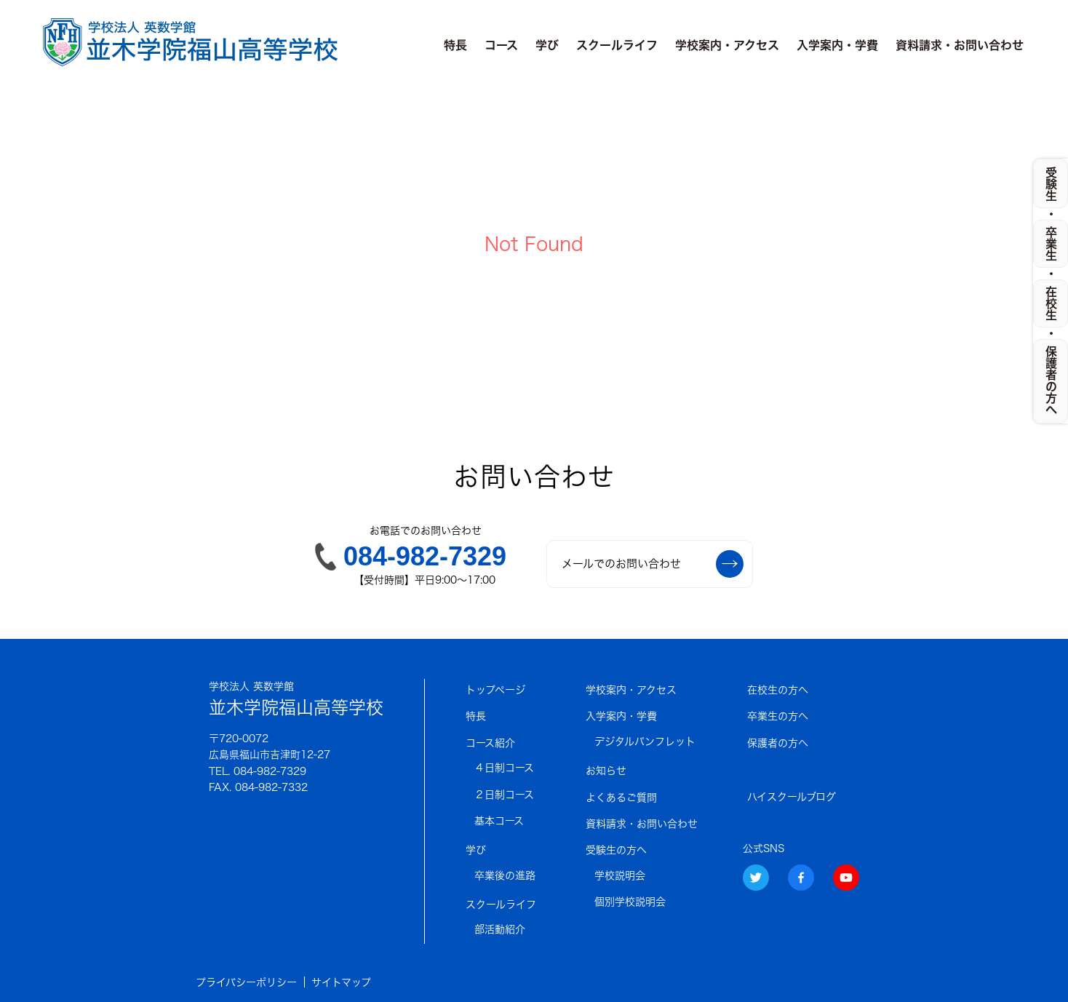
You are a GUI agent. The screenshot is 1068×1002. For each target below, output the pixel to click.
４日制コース (504, 768)
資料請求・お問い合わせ (960, 45)
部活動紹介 (499, 929)
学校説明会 (619, 875)
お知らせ (606, 771)
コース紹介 (490, 743)
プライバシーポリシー (246, 982)
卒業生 (1051, 243)
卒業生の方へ (777, 716)
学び (547, 45)
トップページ (495, 690)
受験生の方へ (616, 850)
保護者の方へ (777, 743)
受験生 (1051, 184)
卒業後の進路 (504, 875)
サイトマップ (341, 982)
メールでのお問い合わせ (653, 564)
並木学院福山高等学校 (296, 697)
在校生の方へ (777, 690)
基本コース (499, 821)
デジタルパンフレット (645, 741)
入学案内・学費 (837, 45)
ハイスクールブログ (791, 797)
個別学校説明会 (630, 901)
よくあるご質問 (621, 797)
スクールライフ (617, 45)
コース (501, 45)
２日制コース (504, 795)
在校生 (1051, 303)
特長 (455, 45)
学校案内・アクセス (727, 45)
